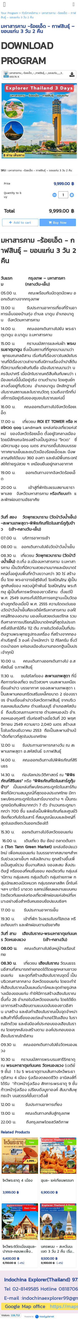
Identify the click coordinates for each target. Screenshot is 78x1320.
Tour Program (9, 13)
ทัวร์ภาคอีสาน (30, 13)
